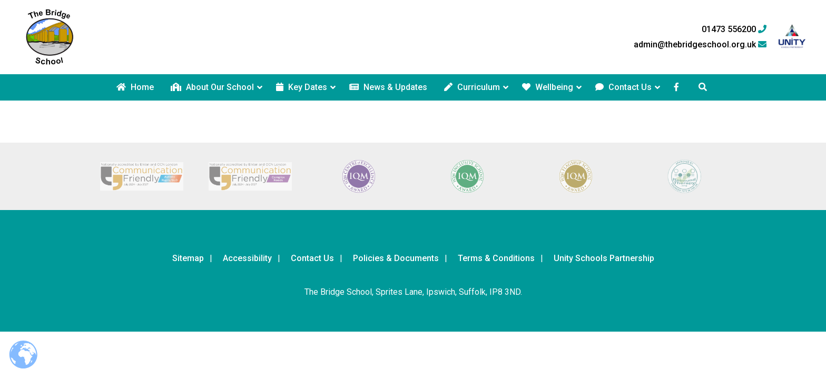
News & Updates (388, 87)
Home (135, 87)
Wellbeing (547, 87)
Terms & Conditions (496, 258)
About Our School (212, 87)
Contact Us (623, 87)
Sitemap (188, 258)
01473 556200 (734, 29)
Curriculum (472, 87)
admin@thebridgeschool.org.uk (700, 44)
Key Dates (301, 87)
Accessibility (247, 258)
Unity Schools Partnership (604, 258)
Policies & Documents (396, 258)
